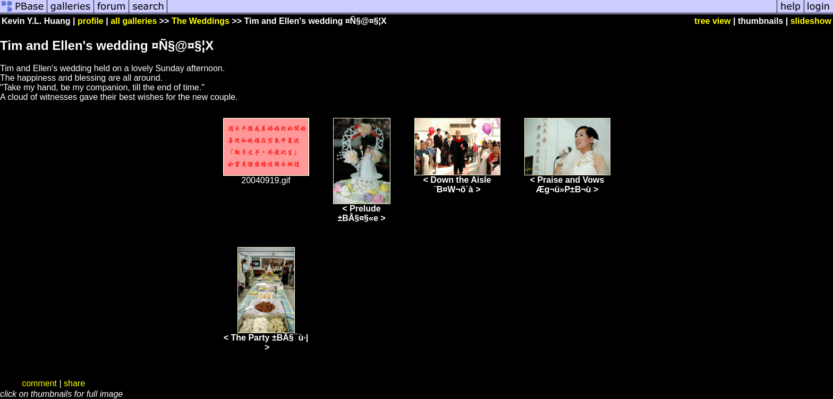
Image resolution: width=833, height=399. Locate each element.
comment (39, 383)
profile (91, 21)
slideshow (810, 21)
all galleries (133, 21)
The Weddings (201, 21)
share (74, 383)
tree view (712, 21)
